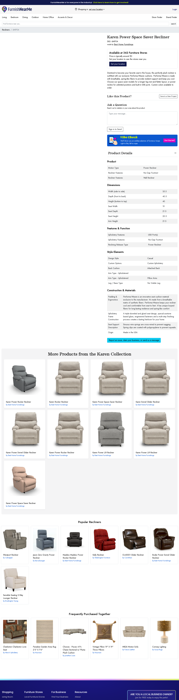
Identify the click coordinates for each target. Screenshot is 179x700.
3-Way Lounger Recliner (13, 597)
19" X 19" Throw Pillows (103, 648)
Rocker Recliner (58, 401)
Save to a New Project (168, 96)
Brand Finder (171, 17)
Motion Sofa (130, 646)
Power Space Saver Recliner (107, 401)
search (173, 24)
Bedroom (14, 17)
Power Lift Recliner (103, 452)
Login (174, 9)
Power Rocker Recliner (18, 401)
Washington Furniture (102, 557)
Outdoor (35, 17)
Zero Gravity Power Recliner (44, 556)
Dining (25, 17)
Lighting (159, 646)
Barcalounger (40, 560)
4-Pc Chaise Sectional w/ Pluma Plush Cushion (74, 649)
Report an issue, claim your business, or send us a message (134, 340)
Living (4, 17)
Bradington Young (11, 601)
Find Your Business (59, 696)
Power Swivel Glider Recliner (21, 452)
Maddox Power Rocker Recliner (73, 556)
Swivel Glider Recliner (148, 401)
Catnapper (9, 557)
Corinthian (128, 557)
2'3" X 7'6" (44, 648)
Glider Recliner (133, 554)
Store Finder (157, 17)
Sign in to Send (115, 129)
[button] (142, 140)
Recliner (10, 554)
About (78, 696)
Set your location (118, 64)
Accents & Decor (65, 17)
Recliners (6, 29)
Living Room (7, 696)
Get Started (169, 140)
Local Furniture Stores (34, 696)
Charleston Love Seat (14, 648)
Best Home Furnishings (123, 44)
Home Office (48, 17)
